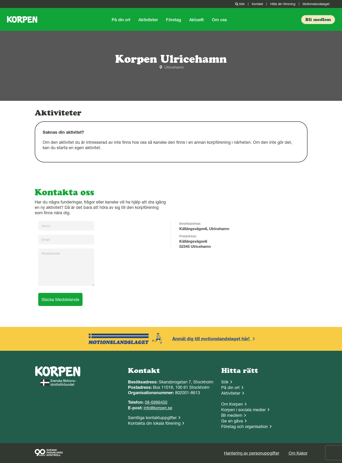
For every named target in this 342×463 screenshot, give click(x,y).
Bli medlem (231, 415)
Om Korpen (232, 404)
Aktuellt (196, 19)
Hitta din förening (282, 4)
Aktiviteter (148, 19)
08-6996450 (156, 402)
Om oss (219, 19)
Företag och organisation (244, 426)
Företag (173, 19)
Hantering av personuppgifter (251, 453)
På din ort (121, 19)
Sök (239, 4)
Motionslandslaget (316, 4)
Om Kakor (298, 453)
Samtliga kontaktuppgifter (152, 417)
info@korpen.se (158, 407)
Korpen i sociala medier (243, 409)
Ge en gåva (232, 421)
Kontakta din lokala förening (154, 423)
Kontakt (257, 4)
